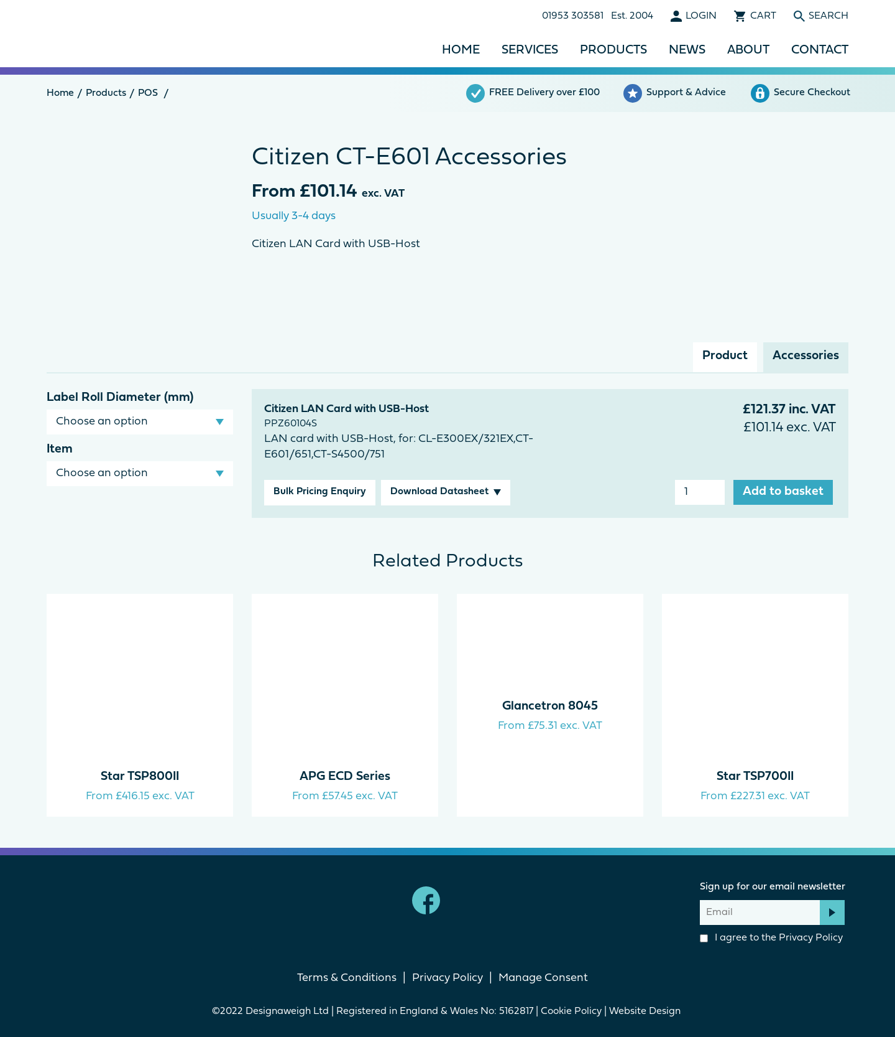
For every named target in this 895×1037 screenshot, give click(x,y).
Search (828, 16)
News (687, 50)
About (748, 50)
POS (148, 93)
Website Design (646, 1011)
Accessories (806, 356)
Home (461, 50)
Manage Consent (543, 978)
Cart (763, 16)
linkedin (469, 900)
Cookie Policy (571, 1011)
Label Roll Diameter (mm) (120, 398)
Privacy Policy (811, 938)
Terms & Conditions (347, 978)
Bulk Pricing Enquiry (319, 492)
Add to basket (783, 492)
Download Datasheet (439, 492)
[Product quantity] (700, 492)
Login (701, 16)
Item (60, 449)
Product (725, 356)
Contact (819, 50)
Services (530, 50)
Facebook (426, 900)
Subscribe (832, 912)
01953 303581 (573, 16)
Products (613, 50)
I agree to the (771, 938)
